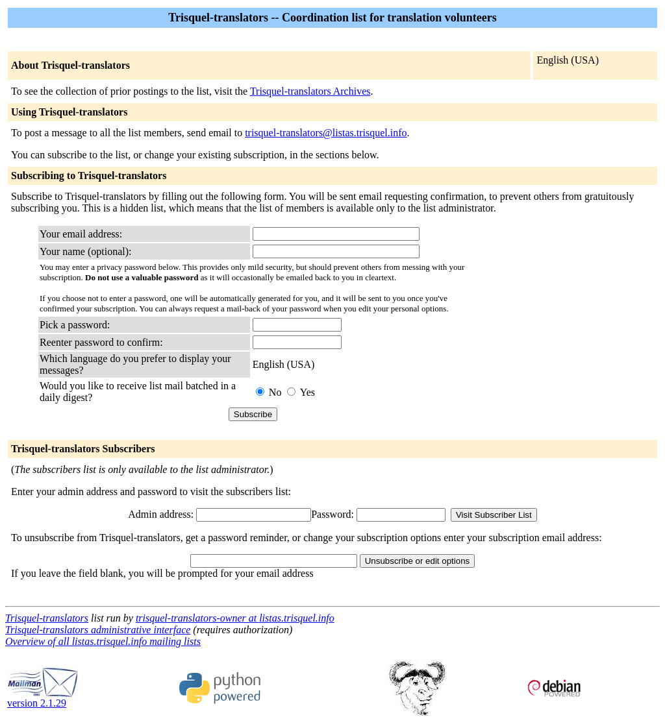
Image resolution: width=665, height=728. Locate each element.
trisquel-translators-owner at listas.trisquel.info (235, 618)
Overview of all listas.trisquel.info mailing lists (103, 641)
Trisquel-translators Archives (310, 91)
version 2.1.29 (43, 698)
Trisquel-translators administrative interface (97, 629)
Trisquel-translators (46, 618)
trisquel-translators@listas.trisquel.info (326, 132)
